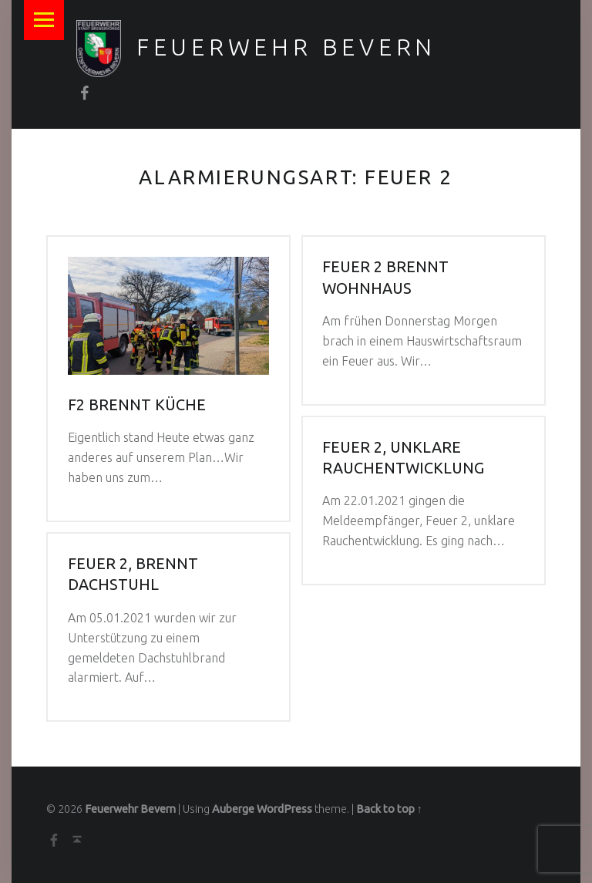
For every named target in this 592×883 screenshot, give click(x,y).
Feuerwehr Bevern (286, 47)
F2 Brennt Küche (137, 404)
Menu (44, 20)
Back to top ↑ (389, 809)
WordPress (284, 809)
